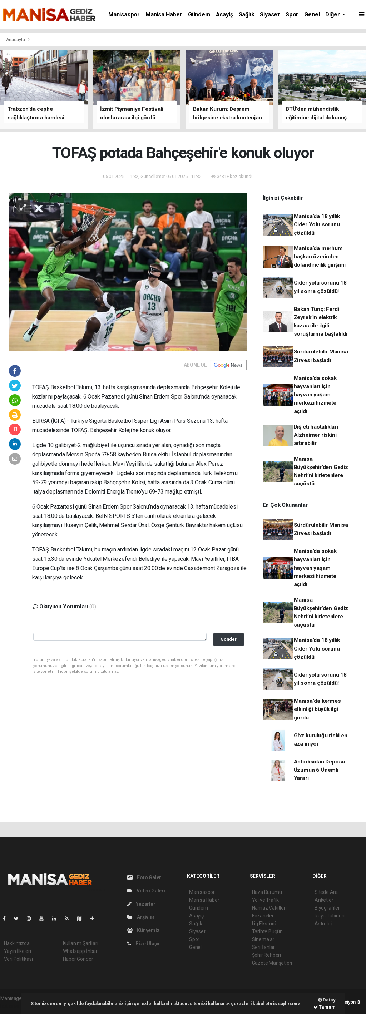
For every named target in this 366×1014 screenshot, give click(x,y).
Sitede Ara (326, 892)
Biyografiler (327, 908)
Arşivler (141, 917)
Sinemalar (263, 939)
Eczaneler (263, 916)
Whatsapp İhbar (80, 951)
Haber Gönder (78, 959)
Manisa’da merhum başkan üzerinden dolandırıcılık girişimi (320, 256)
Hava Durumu (267, 892)
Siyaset (270, 14)
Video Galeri (146, 891)
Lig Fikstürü (264, 923)
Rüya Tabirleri (329, 916)
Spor (292, 14)
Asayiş (224, 14)
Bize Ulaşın (144, 943)
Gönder (229, 639)
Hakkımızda (17, 943)
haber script (13, 1006)
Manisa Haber (163, 14)
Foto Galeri (145, 877)
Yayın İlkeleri (17, 951)
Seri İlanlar (263, 947)
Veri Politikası (18, 959)
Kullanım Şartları (80, 943)
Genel (312, 14)
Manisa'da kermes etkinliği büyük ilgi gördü (317, 709)
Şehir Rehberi (266, 955)
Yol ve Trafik (265, 900)
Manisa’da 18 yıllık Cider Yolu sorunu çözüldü (317, 224)
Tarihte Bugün (267, 931)
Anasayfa (16, 39)
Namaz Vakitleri (269, 908)
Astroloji (323, 923)
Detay (327, 1000)
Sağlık (246, 14)
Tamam (324, 1007)
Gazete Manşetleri (272, 963)
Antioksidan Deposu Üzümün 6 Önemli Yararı (319, 770)
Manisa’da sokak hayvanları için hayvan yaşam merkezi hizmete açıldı (315, 395)
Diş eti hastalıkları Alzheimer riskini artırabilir (316, 435)
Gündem (199, 14)
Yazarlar (141, 904)
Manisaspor (124, 14)
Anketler (324, 900)
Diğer (333, 14)
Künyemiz (143, 930)
